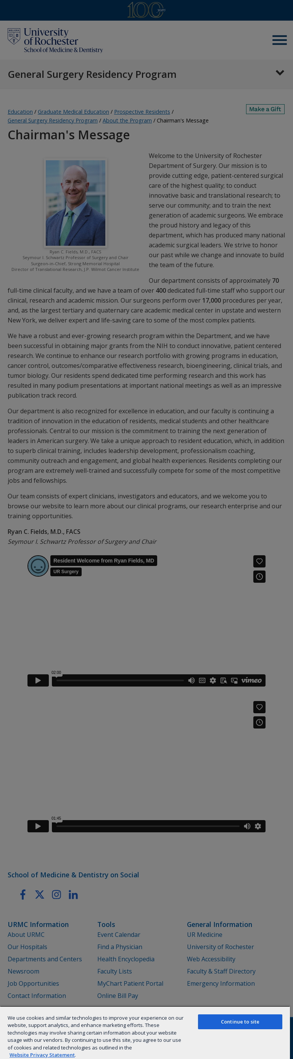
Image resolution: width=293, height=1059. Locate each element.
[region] (145, 1032)
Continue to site (240, 1021)
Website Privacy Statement (42, 1054)
